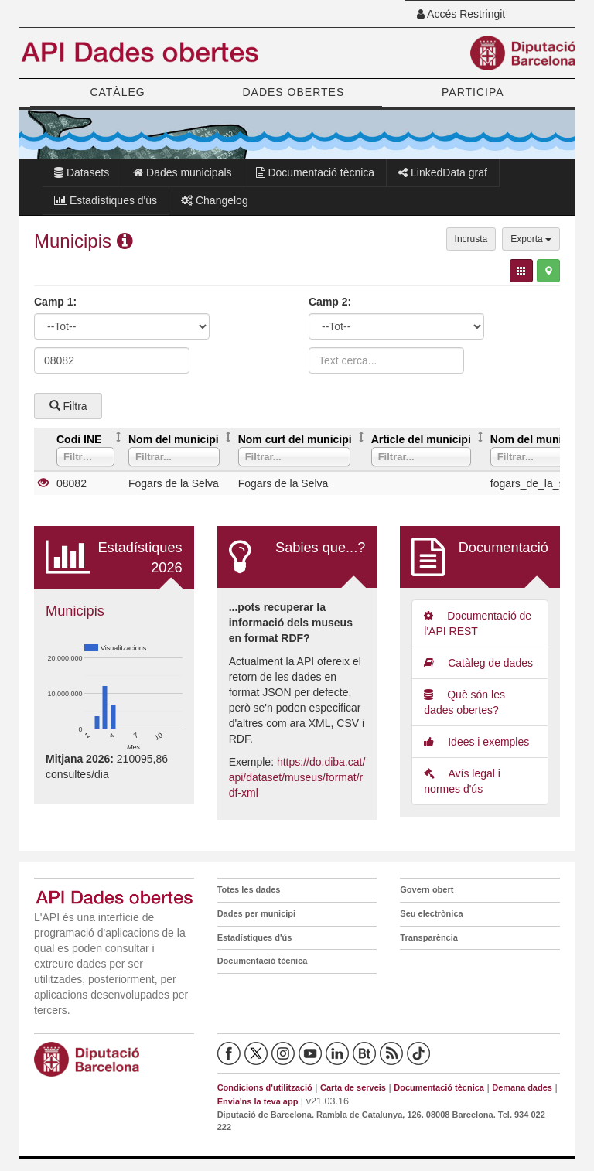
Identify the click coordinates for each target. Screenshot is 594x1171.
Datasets (81, 172)
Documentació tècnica (315, 172)
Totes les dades (249, 889)
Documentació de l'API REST (477, 623)
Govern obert (426, 889)
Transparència (429, 937)
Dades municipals (182, 172)
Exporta (530, 239)
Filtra (68, 406)
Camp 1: (55, 301)
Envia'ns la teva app (258, 1101)
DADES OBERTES (293, 92)
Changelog (214, 200)
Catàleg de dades (478, 663)
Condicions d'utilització (264, 1087)
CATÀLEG (117, 92)
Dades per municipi (256, 913)
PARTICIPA (473, 92)
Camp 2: (330, 301)
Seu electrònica (431, 913)
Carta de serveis (353, 1087)
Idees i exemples (476, 742)
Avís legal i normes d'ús (462, 781)
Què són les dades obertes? (464, 702)
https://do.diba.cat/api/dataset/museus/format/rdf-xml (297, 777)
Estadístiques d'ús (105, 200)
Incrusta (471, 239)
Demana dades (522, 1087)
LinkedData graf (442, 172)
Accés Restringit (461, 14)
